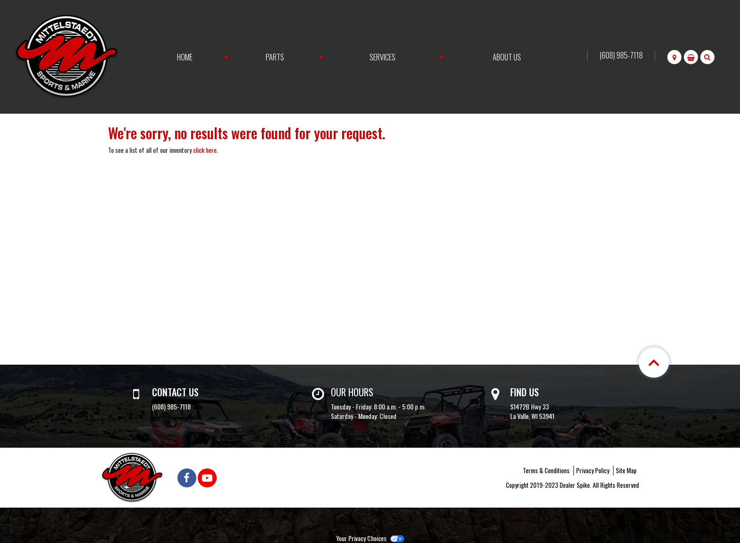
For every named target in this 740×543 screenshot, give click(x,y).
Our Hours (352, 392)
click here (205, 150)
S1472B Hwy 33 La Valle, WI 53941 (532, 411)
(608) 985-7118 (621, 55)
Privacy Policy (592, 470)
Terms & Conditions (546, 470)
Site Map (626, 470)
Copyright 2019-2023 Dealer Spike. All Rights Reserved (572, 485)
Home (185, 57)
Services (382, 57)
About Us (507, 57)
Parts (275, 57)
